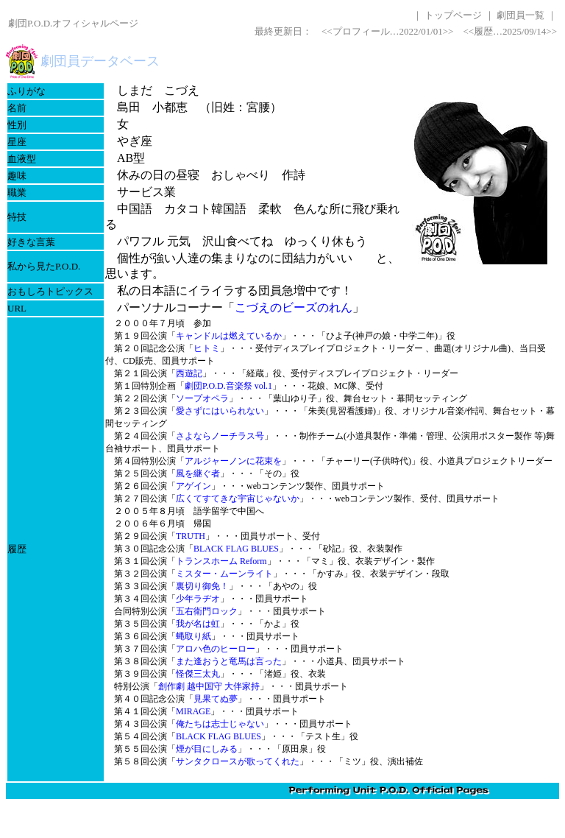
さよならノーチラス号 (220, 436)
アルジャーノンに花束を (233, 461)
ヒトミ (206, 348)
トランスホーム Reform (221, 561)
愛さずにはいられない (220, 411)
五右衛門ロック (207, 611)
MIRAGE (193, 711)
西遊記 (189, 373)
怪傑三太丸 (198, 674)
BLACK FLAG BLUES (236, 548)
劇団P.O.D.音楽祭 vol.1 (228, 386)
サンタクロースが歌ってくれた (237, 761)
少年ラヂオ (198, 599)
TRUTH (190, 536)
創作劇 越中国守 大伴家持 (209, 686)
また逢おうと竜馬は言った (229, 661)
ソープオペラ (202, 398)
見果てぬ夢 (215, 699)
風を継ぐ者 (198, 473)
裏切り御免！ (202, 586)
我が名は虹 (198, 624)
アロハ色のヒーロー (215, 649)
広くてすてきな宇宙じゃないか (237, 498)
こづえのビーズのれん (293, 307)
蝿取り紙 (193, 636)
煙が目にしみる (207, 749)
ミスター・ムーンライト (224, 573)
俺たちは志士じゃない (220, 724)
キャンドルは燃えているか (229, 336)
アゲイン (193, 486)
